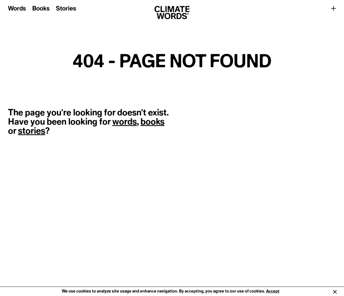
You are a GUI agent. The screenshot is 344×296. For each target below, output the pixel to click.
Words (17, 9)
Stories (66, 9)
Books (40, 9)
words (124, 121)
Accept (273, 291)
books (152, 121)
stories (31, 131)
